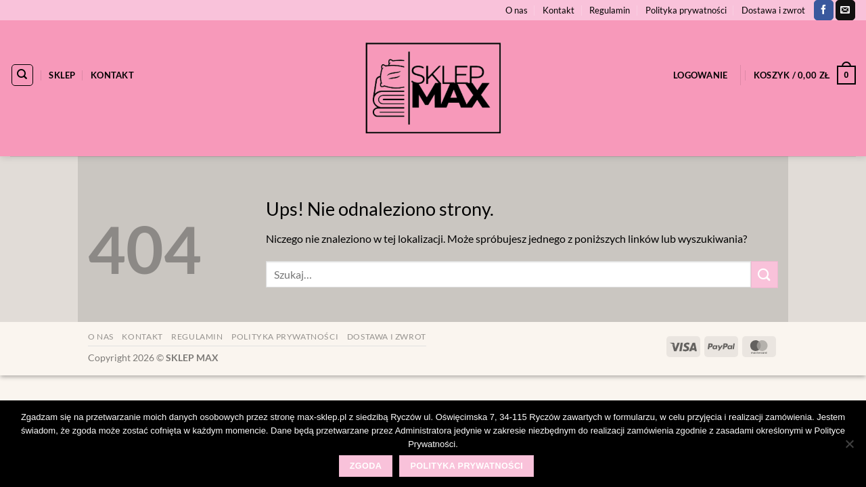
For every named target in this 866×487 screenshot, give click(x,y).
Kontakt (558, 10)
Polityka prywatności (686, 10)
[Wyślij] (764, 274)
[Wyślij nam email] (845, 10)
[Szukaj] (22, 75)
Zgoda (366, 466)
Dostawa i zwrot (773, 10)
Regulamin (609, 10)
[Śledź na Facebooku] (824, 10)
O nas (516, 10)
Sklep (62, 75)
